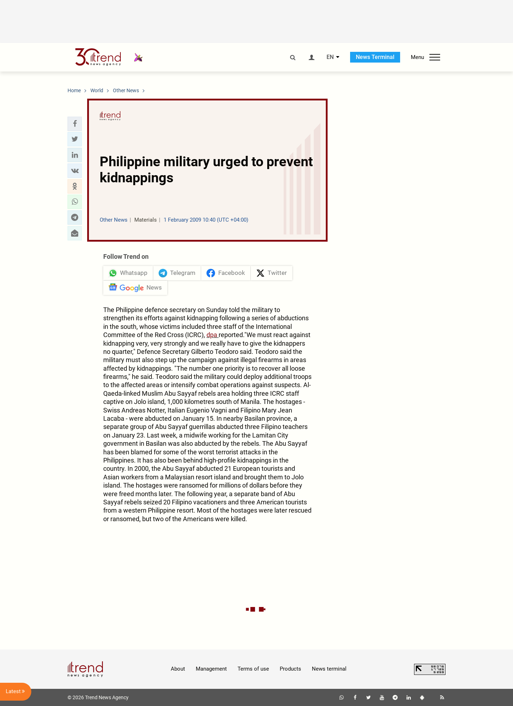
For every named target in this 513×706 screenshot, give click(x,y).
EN (330, 57)
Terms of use (253, 669)
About (178, 669)
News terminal (329, 669)
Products (290, 669)
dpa (212, 335)
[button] (75, 123)
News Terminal (375, 57)
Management (211, 669)
